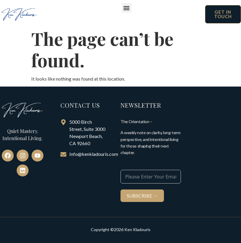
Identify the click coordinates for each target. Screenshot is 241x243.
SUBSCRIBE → (142, 195)
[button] (127, 8)
